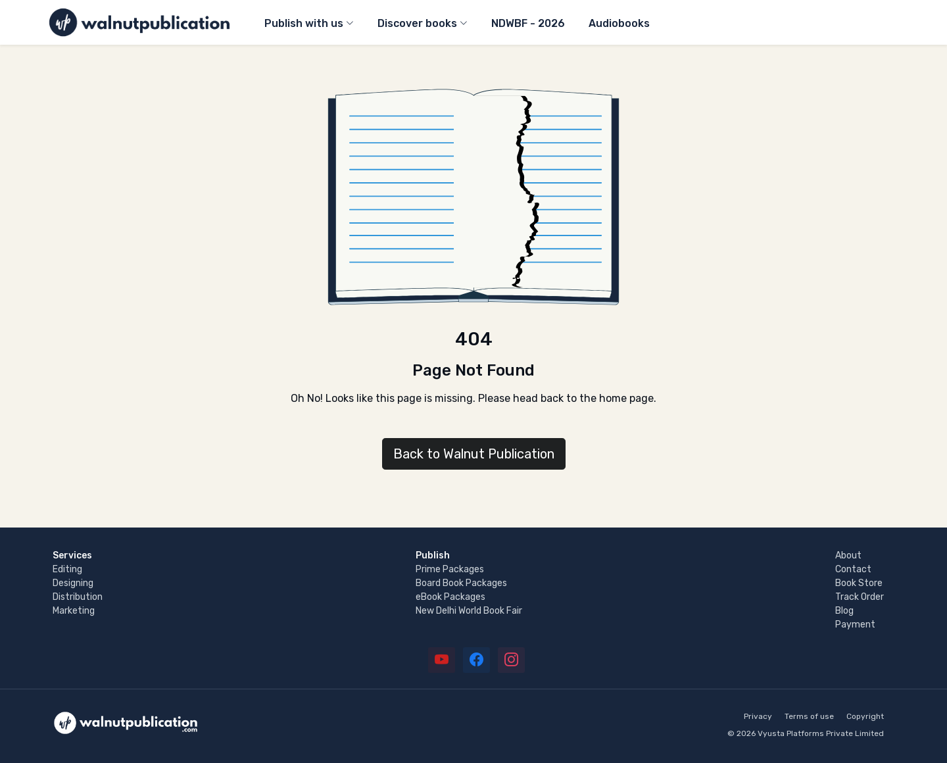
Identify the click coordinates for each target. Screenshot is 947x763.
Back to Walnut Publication (473, 454)
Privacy (758, 716)
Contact (853, 569)
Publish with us (303, 23)
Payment (855, 624)
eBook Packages (450, 597)
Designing (73, 583)
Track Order (859, 597)
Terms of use (809, 716)
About (848, 555)
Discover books (417, 23)
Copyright (865, 716)
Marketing (74, 610)
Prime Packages (450, 569)
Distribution (78, 597)
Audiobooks (619, 23)
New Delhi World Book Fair (469, 610)
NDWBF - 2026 (528, 23)
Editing (67, 569)
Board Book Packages (461, 583)
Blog (844, 610)
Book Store (859, 583)
